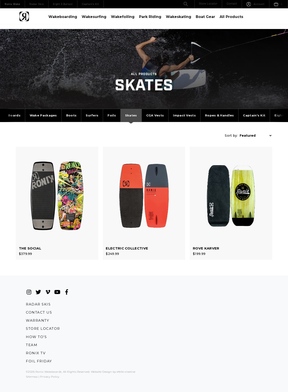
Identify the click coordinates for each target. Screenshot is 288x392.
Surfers (92, 110)
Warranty (37, 311)
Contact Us (39, 303)
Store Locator (43, 320)
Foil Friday (39, 353)
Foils (112, 110)
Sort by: (231, 131)
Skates (131, 110)
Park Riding (150, 17)
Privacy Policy (49, 369)
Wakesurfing (94, 17)
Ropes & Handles (219, 110)
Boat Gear (205, 17)
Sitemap (32, 369)
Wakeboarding (62, 17)
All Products (231, 17)
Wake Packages (43, 110)
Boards (14, 110)
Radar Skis (38, 294)
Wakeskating (178, 17)
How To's (36, 328)
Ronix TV (35, 345)
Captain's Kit (254, 110)
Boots (71, 110)
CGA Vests (155, 110)
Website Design (101, 364)
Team (31, 336)
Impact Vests (184, 110)
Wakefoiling (123, 17)
